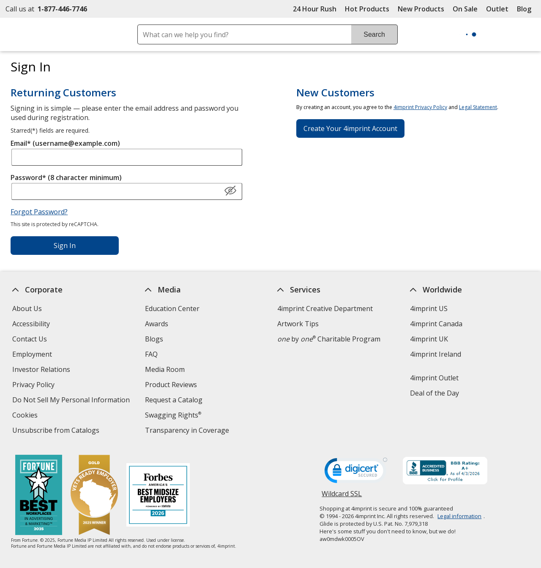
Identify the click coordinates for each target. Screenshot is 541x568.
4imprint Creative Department (325, 308)
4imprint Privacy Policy (420, 107)
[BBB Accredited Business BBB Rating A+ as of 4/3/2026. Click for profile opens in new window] (445, 472)
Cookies (26, 416)
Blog (524, 9)
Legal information (459, 516)
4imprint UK (429, 339)
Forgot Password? (39, 211)
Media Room (165, 369)
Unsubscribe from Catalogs (56, 431)
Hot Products (367, 9)
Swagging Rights (173, 415)
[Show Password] (230, 191)
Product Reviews (171, 384)
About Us (27, 308)
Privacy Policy (34, 385)
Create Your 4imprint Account (350, 128)
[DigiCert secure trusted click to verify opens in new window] (356, 473)
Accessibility (31, 323)
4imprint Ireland (435, 354)
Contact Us (29, 339)
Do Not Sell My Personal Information (72, 401)
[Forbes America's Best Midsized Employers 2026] (158, 496)
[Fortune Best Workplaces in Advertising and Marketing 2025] (38, 496)
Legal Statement (478, 107)
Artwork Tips (298, 323)
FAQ (151, 354)
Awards (156, 323)
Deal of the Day (434, 393)
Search (374, 34)
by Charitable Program (328, 339)
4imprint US (429, 308)
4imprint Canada (436, 323)
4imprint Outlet (434, 377)
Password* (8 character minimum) (66, 177)
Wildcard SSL (342, 497)
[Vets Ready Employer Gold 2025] (94, 496)
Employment (32, 354)
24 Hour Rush (314, 9)
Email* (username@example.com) (65, 143)
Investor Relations (42, 370)
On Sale (465, 9)
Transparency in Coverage (188, 431)
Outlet (499, 9)
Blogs (154, 339)
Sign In (65, 245)
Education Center (172, 308)
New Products (421, 9)
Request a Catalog (173, 399)
